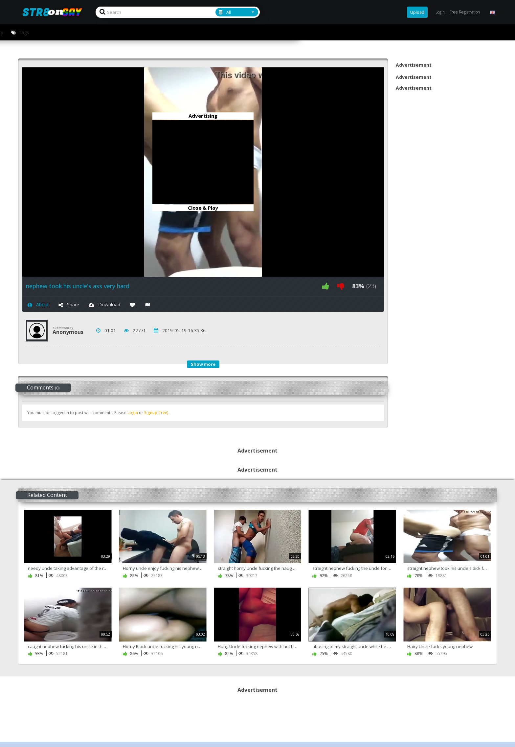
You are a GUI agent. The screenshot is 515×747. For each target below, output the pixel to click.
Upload (417, 12)
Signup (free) (156, 412)
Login (132, 412)
